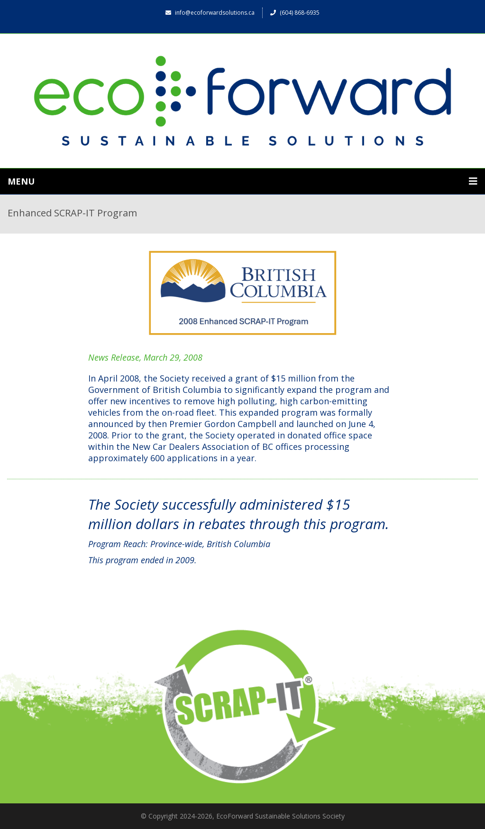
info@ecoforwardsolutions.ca (210, 13)
